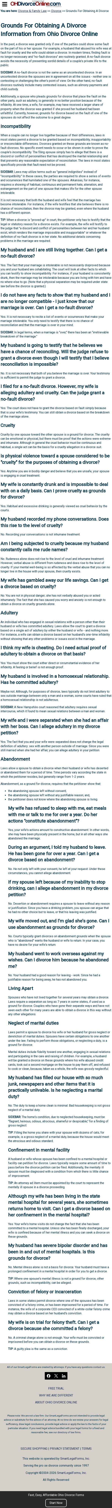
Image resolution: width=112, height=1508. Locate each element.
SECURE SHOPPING (34, 1448)
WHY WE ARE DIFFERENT (56, 1395)
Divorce (56, 11)
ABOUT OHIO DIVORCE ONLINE (56, 1402)
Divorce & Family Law (32, 11)
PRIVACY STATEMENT (64, 1448)
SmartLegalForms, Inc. (75, 1458)
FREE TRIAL (56, 1388)
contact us (99, 1367)
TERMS (87, 1448)
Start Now (56, 1503)
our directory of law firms (66, 1432)
